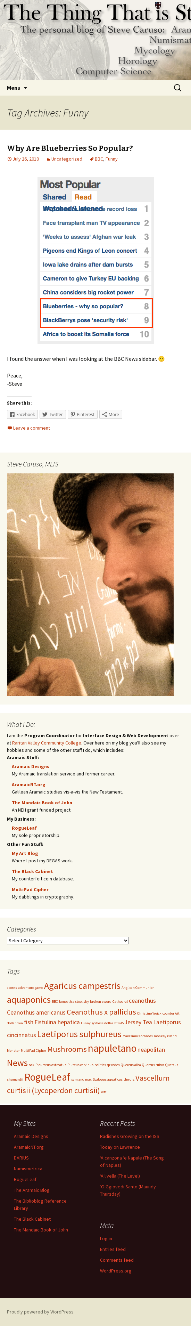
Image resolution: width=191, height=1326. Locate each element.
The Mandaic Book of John (42, 802)
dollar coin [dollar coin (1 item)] (15, 1023)
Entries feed (113, 1249)
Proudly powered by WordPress (40, 1312)
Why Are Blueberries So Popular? (70, 148)
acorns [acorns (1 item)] (12, 987)
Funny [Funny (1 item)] (86, 1023)
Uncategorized (66, 159)
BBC (99, 159)
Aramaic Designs (30, 766)
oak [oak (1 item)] (31, 1065)
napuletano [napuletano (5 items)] (112, 1048)
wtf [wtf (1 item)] (103, 1092)
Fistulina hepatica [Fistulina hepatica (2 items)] (57, 1022)
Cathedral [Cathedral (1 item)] (120, 1001)
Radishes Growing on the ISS (129, 1136)
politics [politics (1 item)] (100, 1065)
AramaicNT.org (28, 784)
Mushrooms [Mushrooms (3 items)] (67, 1049)
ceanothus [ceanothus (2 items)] (142, 1000)
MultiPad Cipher (30, 889)
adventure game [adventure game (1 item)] (30, 987)
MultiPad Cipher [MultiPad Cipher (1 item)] (33, 1050)
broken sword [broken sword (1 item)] (100, 1001)
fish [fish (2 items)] (28, 1022)
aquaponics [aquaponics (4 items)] (29, 999)
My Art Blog (25, 853)
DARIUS (21, 1158)
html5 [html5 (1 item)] (119, 1023)
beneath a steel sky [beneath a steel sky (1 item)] (74, 1001)
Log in (106, 1238)
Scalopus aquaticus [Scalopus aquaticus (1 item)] (108, 1079)
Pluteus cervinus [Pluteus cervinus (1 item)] (80, 1065)
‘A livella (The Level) (120, 1176)
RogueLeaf (24, 828)
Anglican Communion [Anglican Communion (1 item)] (138, 987)
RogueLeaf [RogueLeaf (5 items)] (47, 1077)
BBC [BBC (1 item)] (55, 1001)
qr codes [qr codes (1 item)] (113, 1065)
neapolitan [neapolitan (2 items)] (151, 1050)
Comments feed (117, 1260)
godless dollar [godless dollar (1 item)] (102, 1023)
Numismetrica (28, 1168)
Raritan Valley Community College (46, 743)
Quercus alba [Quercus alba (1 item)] (131, 1065)
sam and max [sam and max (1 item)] (81, 1079)
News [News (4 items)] (17, 1062)
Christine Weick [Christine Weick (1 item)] (149, 1013)
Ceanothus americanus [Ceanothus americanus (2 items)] (36, 1012)
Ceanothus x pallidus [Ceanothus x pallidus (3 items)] (101, 1012)
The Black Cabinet (32, 871)
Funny (112, 159)
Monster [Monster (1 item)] (13, 1050)
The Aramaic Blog (32, 1190)
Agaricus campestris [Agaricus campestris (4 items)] (82, 985)
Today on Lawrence (120, 1147)
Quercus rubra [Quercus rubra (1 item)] (153, 1065)
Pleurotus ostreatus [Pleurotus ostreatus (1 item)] (50, 1065)
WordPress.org (116, 1271)
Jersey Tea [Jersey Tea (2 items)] (138, 1022)
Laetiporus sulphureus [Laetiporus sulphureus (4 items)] (79, 1034)
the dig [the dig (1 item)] (129, 1079)
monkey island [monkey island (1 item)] (165, 1036)
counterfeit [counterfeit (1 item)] (171, 1013)
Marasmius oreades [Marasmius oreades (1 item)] (138, 1036)
